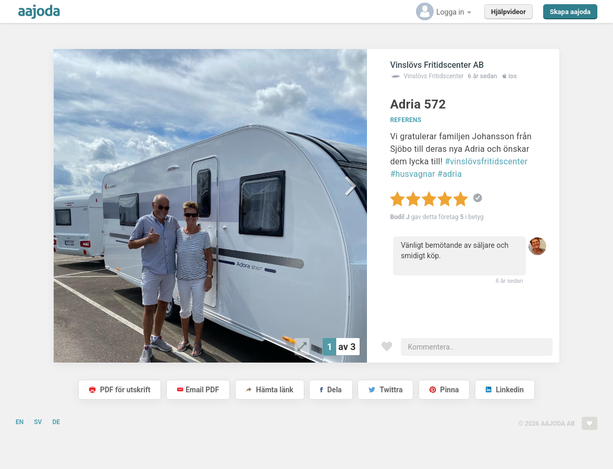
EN (19, 422)
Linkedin (505, 390)
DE (56, 422)
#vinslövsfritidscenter (486, 161)
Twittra (385, 390)
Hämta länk (269, 390)
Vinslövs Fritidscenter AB (437, 65)
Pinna (444, 390)
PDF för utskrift (119, 390)
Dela (330, 390)
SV (38, 422)
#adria (449, 174)
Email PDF (198, 390)
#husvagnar (412, 174)
